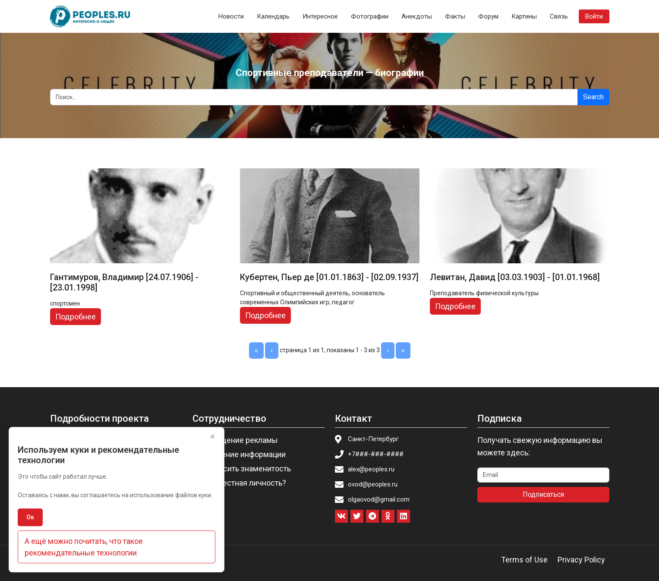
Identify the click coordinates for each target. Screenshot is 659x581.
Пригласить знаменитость (244, 468)
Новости (231, 16)
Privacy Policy (581, 559)
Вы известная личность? (242, 482)
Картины (524, 16)
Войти (594, 16)
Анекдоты (416, 16)
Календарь (273, 16)
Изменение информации (242, 454)
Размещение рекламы (238, 440)
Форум (488, 16)
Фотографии (369, 16)
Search (593, 97)
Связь (559, 16)
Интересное (320, 16)
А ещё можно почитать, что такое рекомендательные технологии (84, 547)
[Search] (314, 97)
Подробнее (75, 316)
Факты (455, 16)
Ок (30, 517)
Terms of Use (524, 559)
